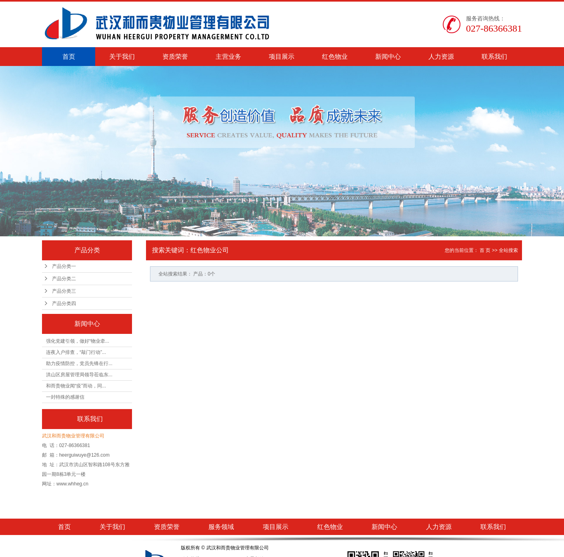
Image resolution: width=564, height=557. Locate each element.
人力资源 (441, 56)
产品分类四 (64, 303)
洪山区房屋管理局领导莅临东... (79, 374)
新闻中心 (388, 56)
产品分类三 (64, 291)
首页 (68, 56)
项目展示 (281, 56)
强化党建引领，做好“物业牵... (77, 341)
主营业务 (228, 56)
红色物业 (335, 56)
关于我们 (122, 56)
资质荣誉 (175, 56)
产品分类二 (64, 278)
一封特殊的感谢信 (65, 397)
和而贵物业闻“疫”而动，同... (76, 386)
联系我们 (494, 56)
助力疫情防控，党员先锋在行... (79, 363)
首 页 (485, 250)
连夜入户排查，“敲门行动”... (76, 352)
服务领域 (221, 526)
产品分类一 (64, 266)
